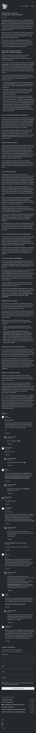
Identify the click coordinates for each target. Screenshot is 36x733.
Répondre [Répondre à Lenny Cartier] (8, 641)
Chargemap (7, 271)
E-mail (3, 671)
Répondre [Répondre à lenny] (8, 433)
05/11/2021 (7, 498)
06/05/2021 (7, 544)
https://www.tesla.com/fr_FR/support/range (15, 604)
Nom (3, 666)
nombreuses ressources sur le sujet (10, 135)
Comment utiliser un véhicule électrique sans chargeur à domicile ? (14, 712)
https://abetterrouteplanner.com (15, 584)
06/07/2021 (9, 528)
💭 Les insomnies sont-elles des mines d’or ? (13, 704)
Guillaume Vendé (11, 437)
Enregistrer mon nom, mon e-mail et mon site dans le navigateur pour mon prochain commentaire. (18, 683)
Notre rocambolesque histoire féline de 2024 (13, 709)
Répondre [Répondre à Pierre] (8, 606)
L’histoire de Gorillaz (7, 699)
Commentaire (5, 654)
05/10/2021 (7, 470)
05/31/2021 (7, 509)
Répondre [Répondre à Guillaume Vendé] (10, 443)
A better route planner (11, 82)
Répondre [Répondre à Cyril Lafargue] (8, 523)
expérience (6, 20)
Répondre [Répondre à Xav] (8, 568)
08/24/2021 (7, 627)
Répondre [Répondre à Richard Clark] (8, 504)
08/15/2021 (7, 595)
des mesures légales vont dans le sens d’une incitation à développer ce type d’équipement (17, 295)
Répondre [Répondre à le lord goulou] (8, 454)
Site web (4, 677)
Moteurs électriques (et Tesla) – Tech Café (15, 543)
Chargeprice (31, 397)
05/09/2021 (7, 417)
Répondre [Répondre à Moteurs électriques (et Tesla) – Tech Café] (8, 550)
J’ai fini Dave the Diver (7, 702)
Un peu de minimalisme (8, 707)
